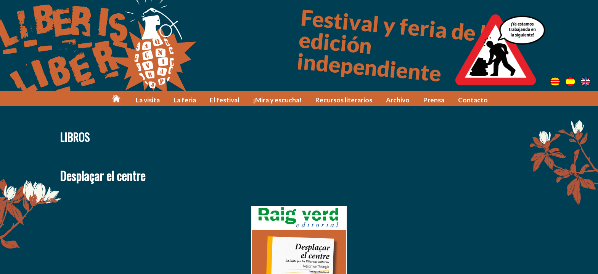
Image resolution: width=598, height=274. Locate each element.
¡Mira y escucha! (277, 100)
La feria (185, 100)
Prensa (433, 100)
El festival (224, 100)
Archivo (398, 100)
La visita (148, 100)
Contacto (473, 100)
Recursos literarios (343, 100)
